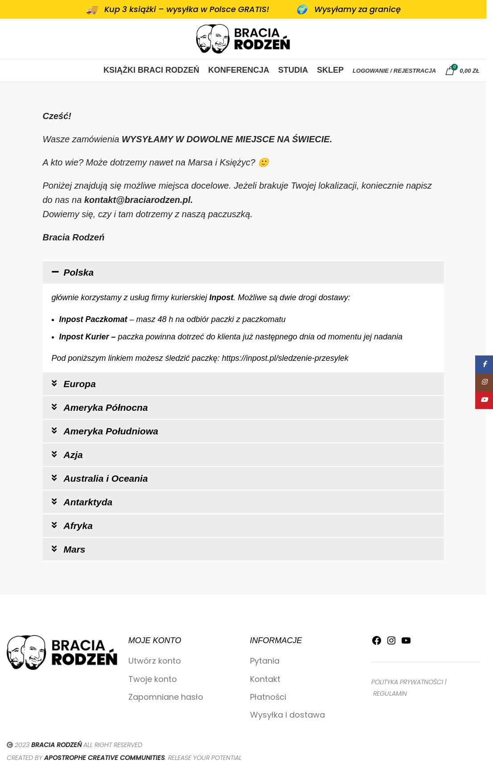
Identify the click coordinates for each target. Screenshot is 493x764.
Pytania (264, 660)
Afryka (78, 525)
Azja (73, 455)
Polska (79, 272)
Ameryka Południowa (111, 431)
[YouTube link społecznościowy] (484, 400)
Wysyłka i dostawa (287, 714)
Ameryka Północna (106, 407)
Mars (75, 549)
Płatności (268, 696)
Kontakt (265, 679)
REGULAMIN (390, 693)
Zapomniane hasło (165, 696)
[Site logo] (243, 38)
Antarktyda (88, 502)
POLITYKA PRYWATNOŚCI (407, 681)
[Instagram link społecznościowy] (484, 382)
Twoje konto (152, 679)
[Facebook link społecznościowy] (484, 364)
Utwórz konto (154, 660)
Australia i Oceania (106, 478)
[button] (243, 272)
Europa (80, 384)
